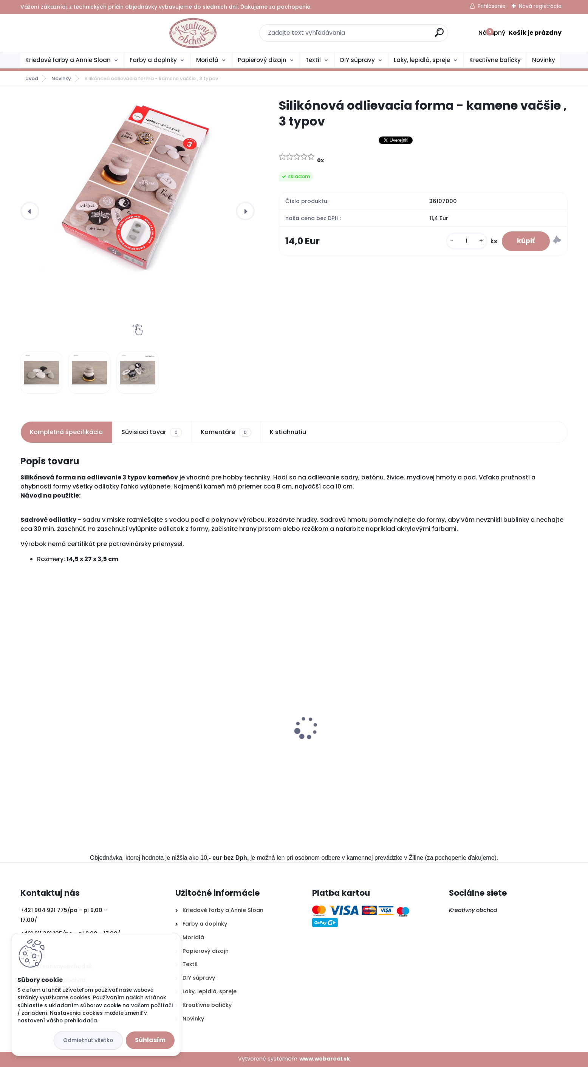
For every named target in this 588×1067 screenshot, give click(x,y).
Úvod (31, 78)
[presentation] (29, 211)
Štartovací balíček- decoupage (72, 739)
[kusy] (466, 241)
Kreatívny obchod (474, 910)
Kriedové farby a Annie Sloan (68, 60)
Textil (313, 60)
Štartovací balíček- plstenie (343, 739)
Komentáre (226, 432)
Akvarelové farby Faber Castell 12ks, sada (501, 739)
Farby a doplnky (153, 60)
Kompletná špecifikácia (66, 432)
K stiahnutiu (288, 432)
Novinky (543, 60)
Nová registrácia (540, 6)
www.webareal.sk (324, 1058)
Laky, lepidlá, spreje (422, 60)
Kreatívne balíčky (495, 60)
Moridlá (207, 60)
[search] (376, 35)
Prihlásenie (492, 6)
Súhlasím (150, 1040)
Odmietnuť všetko (88, 1040)
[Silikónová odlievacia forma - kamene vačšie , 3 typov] (137, 185)
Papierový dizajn (262, 60)
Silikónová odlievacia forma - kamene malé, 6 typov (220, 742)
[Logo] (66, 33)
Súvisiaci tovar (151, 432)
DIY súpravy (357, 60)
